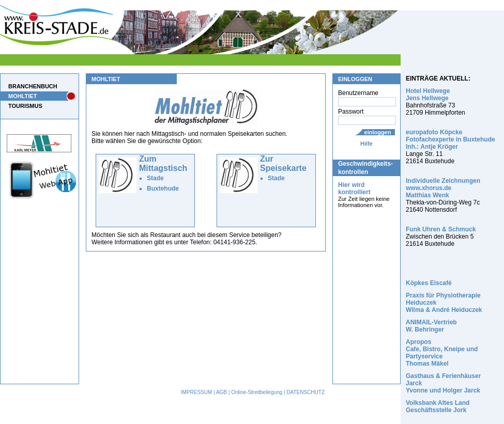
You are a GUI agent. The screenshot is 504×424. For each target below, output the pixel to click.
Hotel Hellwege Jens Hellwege (428, 94)
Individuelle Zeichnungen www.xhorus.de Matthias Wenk (443, 188)
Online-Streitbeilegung (256, 392)
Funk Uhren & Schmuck (441, 229)
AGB (221, 392)
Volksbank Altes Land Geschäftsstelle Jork (437, 406)
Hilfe (366, 143)
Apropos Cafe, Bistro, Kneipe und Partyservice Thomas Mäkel (442, 352)
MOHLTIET (22, 96)
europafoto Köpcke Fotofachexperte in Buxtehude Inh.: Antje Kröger (450, 139)
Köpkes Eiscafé (429, 283)
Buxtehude (163, 188)
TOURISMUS (25, 106)
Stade (155, 178)
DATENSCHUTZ (305, 392)
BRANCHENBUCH (32, 86)
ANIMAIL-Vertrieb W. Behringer (431, 326)
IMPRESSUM (196, 392)
